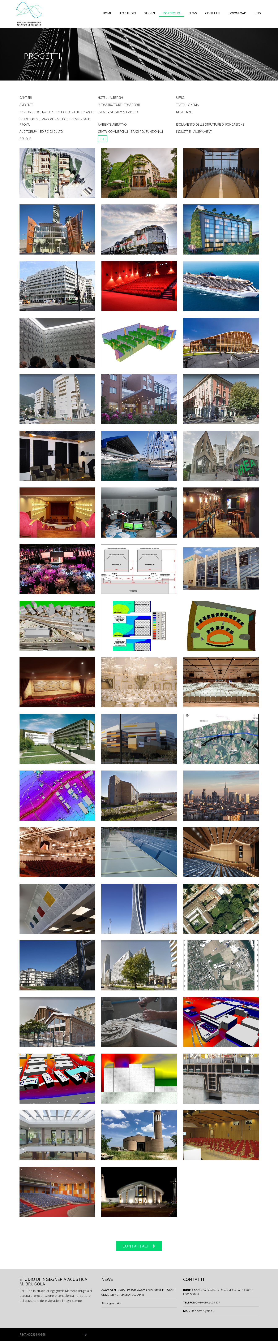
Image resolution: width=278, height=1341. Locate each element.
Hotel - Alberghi (111, 97)
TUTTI (102, 138)
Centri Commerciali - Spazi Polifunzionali (130, 131)
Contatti (212, 13)
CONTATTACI (135, 1246)
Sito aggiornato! (111, 1303)
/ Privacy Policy (58, 1334)
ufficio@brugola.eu (202, 1311)
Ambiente (26, 105)
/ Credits (79, 1334)
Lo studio (128, 13)
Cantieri (26, 97)
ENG (258, 13)
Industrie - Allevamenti (194, 131)
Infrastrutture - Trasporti (119, 105)
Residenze (184, 112)
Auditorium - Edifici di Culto (41, 131)
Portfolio (171, 13)
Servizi (149, 13)
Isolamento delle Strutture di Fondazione (210, 124)
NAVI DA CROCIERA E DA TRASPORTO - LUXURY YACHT (57, 112)
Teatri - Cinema (187, 105)
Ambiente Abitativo (112, 124)
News (192, 13)
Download (237, 13)
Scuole (25, 138)
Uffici (180, 97)
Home (107, 13)
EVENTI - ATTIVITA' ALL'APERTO (119, 112)
